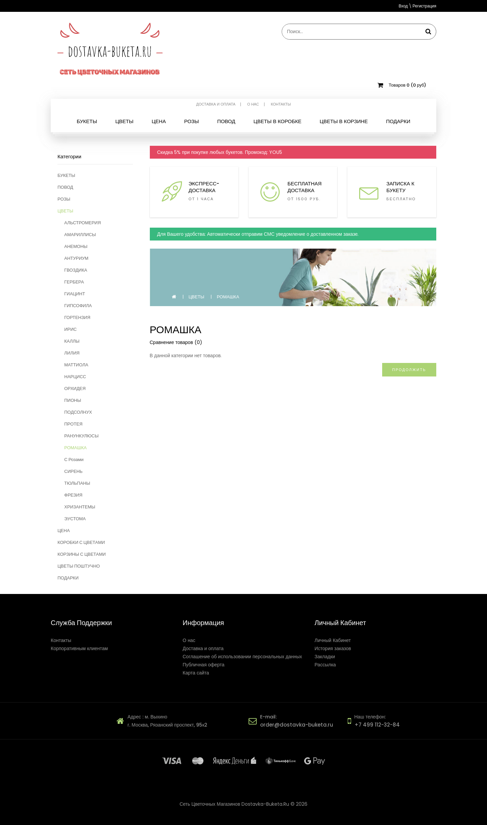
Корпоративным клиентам (79, 648)
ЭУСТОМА (75, 518)
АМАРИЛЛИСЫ (80, 234)
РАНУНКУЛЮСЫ (81, 436)
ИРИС (70, 329)
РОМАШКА (75, 447)
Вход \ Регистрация (417, 5)
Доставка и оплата (215, 104)
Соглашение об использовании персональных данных (242, 656)
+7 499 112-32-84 (377, 724)
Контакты (281, 104)
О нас (253, 104)
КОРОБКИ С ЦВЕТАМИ (81, 542)
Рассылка (325, 664)
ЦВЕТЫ (65, 211)
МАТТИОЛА (76, 365)
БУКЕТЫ (66, 175)
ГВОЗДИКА (75, 270)
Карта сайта (196, 672)
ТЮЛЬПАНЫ (77, 483)
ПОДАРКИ (67, 578)
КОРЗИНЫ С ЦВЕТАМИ (81, 554)
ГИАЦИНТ (74, 294)
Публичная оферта (204, 664)
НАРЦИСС (75, 376)
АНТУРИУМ (76, 258)
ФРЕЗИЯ (73, 495)
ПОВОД (65, 187)
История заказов (333, 648)
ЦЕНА (63, 530)
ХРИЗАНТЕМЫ (79, 507)
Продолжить (409, 369)
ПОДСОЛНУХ (78, 412)
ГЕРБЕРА (74, 282)
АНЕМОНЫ (76, 246)
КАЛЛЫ (71, 341)
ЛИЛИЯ (71, 353)
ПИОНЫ (72, 400)
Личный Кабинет (333, 640)
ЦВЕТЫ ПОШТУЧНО (78, 566)
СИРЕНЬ (73, 471)
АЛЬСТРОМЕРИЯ (82, 223)
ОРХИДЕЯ (75, 388)
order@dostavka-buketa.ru (296, 724)
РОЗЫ (63, 199)
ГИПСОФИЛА (78, 305)
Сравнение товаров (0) (176, 342)
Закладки (325, 656)
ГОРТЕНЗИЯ (77, 317)
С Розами (74, 459)
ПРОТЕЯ (73, 424)
